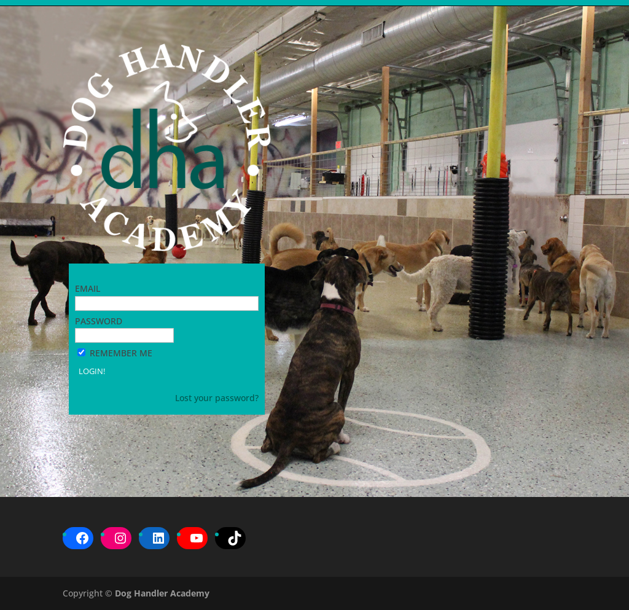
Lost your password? (217, 398)
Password (98, 321)
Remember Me (121, 353)
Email (87, 288)
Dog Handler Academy (162, 593)
